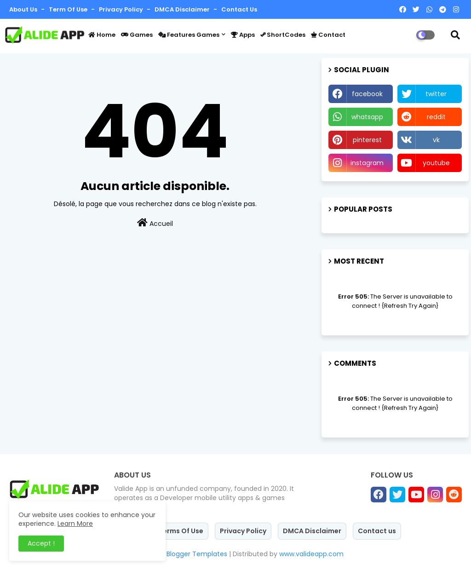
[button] (455, 35)
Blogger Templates (197, 553)
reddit (436, 116)
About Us (24, 9)
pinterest (367, 139)
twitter (436, 93)
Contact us (239, 9)
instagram (367, 162)
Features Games (188, 34)
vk (436, 139)
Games (137, 34)
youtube (436, 162)
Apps (243, 34)
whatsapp (367, 116)
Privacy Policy (121, 9)
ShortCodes (282, 34)
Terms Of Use (181, 530)
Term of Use (69, 9)
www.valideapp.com (311, 553)
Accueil (155, 223)
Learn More (75, 523)
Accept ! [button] (41, 543)
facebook (367, 93)
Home (101, 34)
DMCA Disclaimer (183, 9)
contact (328, 34)
